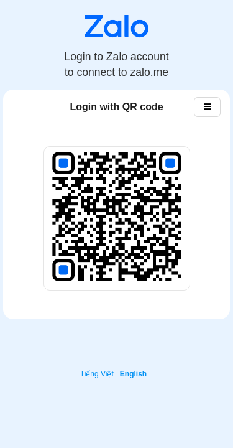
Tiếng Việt (97, 374)
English (133, 374)
